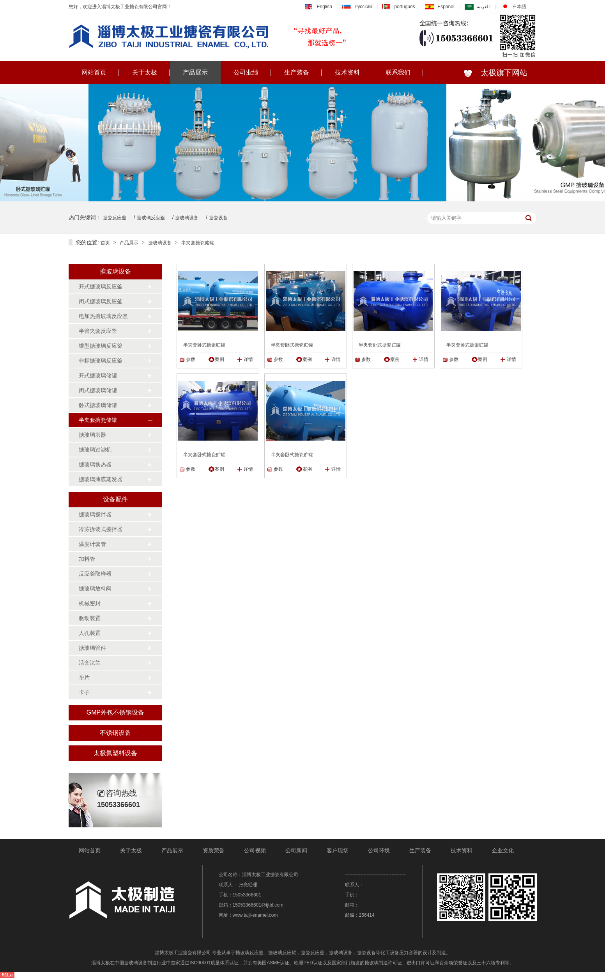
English (318, 6)
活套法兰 (90, 663)
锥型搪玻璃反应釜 (100, 346)
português (398, 6)
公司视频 (255, 850)
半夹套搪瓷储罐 (197, 242)
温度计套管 (92, 544)
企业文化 (503, 850)
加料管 (87, 559)
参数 (190, 359)
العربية (477, 6)
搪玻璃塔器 (92, 435)
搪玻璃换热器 (95, 464)
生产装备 (296, 72)
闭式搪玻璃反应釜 (100, 301)
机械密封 (90, 603)
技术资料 (347, 72)
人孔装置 (90, 633)
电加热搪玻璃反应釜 (103, 316)
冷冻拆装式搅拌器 (100, 529)
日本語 (513, 6)
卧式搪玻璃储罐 (98, 405)
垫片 (84, 677)
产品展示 (195, 72)
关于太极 (144, 72)
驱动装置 (90, 618)
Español (439, 6)
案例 (219, 359)
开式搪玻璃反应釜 (100, 286)
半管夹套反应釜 (98, 331)
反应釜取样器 (95, 574)
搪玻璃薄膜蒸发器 (100, 479)
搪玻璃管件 (92, 648)
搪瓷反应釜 (114, 217)
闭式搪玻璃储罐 (98, 390)
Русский (357, 6)
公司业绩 (246, 72)
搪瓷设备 (218, 217)
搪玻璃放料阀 (95, 588)
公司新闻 (296, 850)
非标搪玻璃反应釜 (100, 360)
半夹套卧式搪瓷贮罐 (204, 345)
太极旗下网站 (501, 72)
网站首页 (93, 72)
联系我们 (398, 72)
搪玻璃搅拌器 (95, 514)
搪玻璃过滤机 (95, 449)
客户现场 (337, 850)
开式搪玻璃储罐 (98, 375)
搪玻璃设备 (186, 217)
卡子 (84, 692)
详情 (248, 359)
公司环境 (379, 850)
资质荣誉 (214, 850)
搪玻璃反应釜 (151, 217)
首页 (105, 242)
